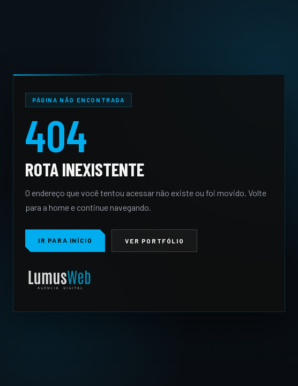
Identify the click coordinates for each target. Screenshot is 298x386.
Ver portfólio (154, 240)
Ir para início (65, 240)
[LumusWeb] (59, 281)
